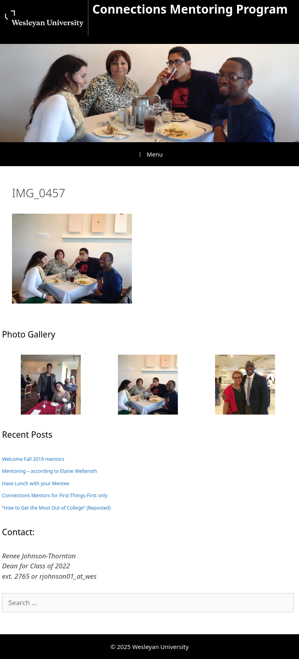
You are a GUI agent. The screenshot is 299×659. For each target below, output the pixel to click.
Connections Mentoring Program (190, 9)
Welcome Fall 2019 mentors (33, 459)
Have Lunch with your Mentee (35, 483)
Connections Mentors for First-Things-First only (55, 495)
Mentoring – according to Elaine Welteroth (49, 471)
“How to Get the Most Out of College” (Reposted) (56, 507)
